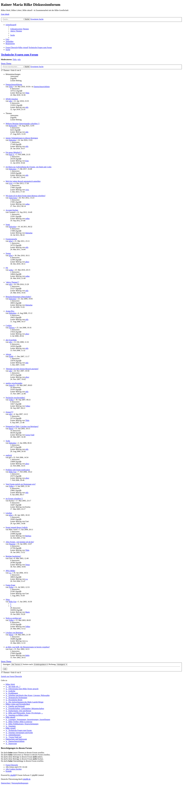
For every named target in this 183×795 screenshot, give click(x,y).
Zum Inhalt (5, 14)
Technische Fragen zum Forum (19, 54)
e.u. (10, 573)
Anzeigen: (12, 664)
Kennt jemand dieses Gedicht (17, 527)
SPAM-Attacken (12, 99)
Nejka (11, 587)
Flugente (12, 544)
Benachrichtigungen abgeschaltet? (18, 297)
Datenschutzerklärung (14, 84)
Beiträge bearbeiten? (13, 556)
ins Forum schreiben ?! (14, 499)
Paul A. (11, 155)
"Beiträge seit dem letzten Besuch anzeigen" (22, 369)
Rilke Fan (12, 472)
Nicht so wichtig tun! (13, 618)
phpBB (13, 775)
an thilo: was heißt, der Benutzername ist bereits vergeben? (28, 647)
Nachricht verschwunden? (15, 398)
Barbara (28, 536)
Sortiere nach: (35, 664)
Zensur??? (9, 412)
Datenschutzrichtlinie (42, 87)
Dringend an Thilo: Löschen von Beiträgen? (22, 426)
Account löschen (12, 210)
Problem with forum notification (18, 470)
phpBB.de (26, 779)
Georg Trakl (29, 435)
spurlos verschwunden (14, 383)
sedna (27, 204)
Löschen (9, 513)
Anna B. (12, 385)
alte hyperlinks (11, 340)
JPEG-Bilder (10, 571)
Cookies (9, 325)
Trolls (8, 441)
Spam (8, 225)
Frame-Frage (10, 585)
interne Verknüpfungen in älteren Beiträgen (22, 138)
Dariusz (12, 328)
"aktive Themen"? (12, 282)
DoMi (11, 356)
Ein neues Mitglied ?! (14, 152)
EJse (27, 161)
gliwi (11, 241)
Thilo (14, 59)
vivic (11, 183)
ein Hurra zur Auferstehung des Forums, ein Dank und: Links (28, 167)
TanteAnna (13, 198)
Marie (11, 429)
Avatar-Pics (10, 311)
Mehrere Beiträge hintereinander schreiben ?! (23, 124)
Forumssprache (11, 239)
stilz (19, 59)
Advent (8, 354)
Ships (8, 600)
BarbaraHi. (13, 126)
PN (7, 268)
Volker (11, 400)
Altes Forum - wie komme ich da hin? (20, 542)
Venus (27, 565)
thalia (27, 655)
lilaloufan (12, 140)
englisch (9, 455)
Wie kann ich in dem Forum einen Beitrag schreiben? (25, 196)
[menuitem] (19, 29)
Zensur (8, 253)
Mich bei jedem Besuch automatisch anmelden (23, 181)
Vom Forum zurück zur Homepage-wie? (21, 484)
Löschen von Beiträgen (14, 633)
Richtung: (58, 664)
